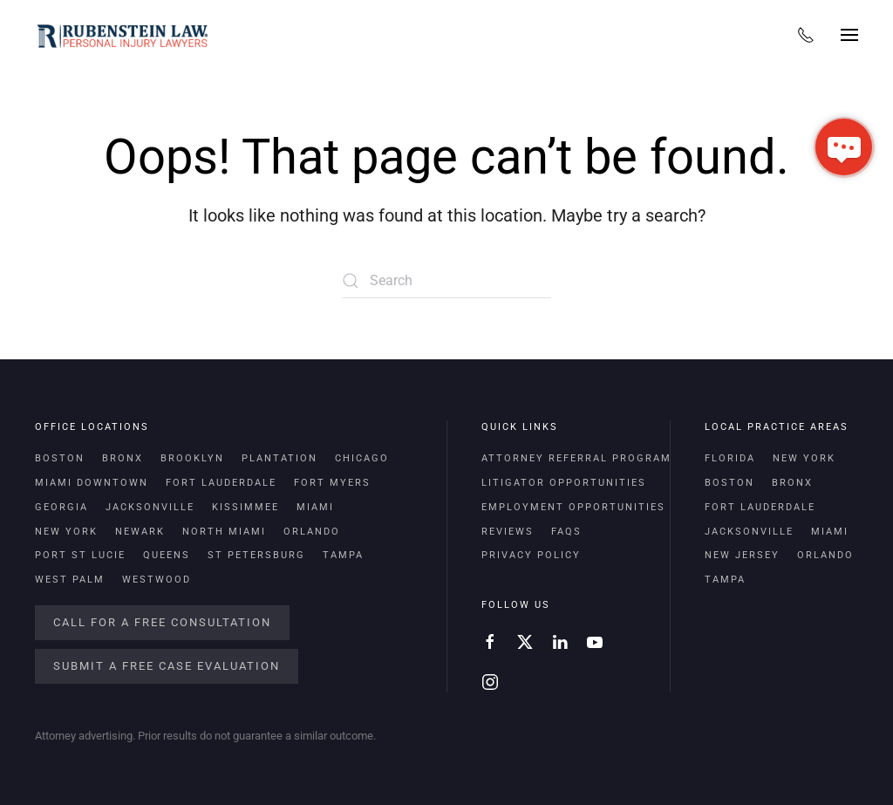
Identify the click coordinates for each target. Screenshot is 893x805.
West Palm (70, 579)
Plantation (279, 458)
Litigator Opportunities (563, 482)
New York (66, 531)
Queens (166, 555)
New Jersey (742, 555)
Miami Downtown (91, 482)
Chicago (362, 458)
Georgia (61, 507)
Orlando (311, 531)
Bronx (122, 458)
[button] (849, 35)
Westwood (156, 579)
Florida (730, 458)
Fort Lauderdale (221, 482)
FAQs (566, 531)
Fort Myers (332, 482)
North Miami (224, 531)
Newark (140, 531)
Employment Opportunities (573, 507)
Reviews (507, 531)
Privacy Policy (531, 555)
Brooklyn (192, 458)
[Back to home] (122, 35)
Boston (60, 458)
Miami (315, 507)
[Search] (446, 280)
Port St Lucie (80, 555)
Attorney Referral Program (576, 458)
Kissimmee (245, 507)
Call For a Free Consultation (162, 622)
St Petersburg (256, 555)
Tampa (343, 555)
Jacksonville (150, 507)
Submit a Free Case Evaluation (166, 665)
